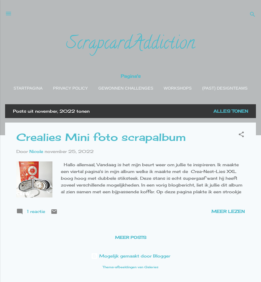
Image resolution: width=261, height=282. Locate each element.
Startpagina (28, 88)
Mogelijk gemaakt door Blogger (130, 256)
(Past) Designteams (224, 88)
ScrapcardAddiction (130, 44)
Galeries (151, 267)
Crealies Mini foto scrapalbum (101, 137)
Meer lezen (228, 211)
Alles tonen (230, 111)
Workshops (178, 88)
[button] (241, 135)
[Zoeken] (252, 15)
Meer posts (130, 237)
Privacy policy (70, 88)
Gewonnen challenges (125, 88)
